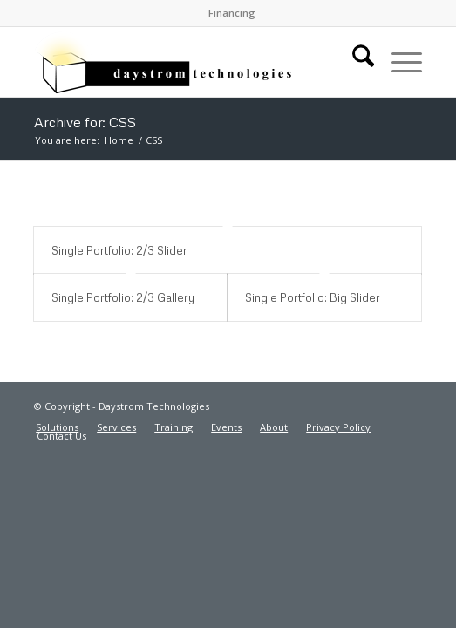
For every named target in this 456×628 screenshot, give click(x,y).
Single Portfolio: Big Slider (312, 297)
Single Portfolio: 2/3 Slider (119, 250)
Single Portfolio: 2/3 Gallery (122, 297)
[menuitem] (232, 13)
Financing (231, 12)
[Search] (354, 62)
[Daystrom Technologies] (189, 62)
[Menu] (398, 62)
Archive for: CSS (85, 122)
